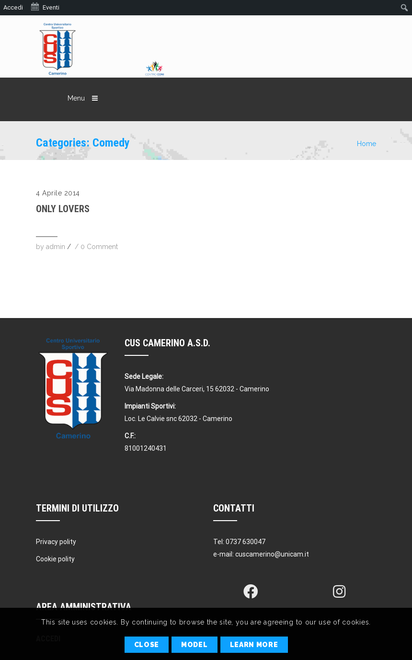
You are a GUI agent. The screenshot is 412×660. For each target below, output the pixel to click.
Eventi (44, 6)
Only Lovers (63, 209)
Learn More (254, 645)
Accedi (13, 7)
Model (194, 645)
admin (55, 246)
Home (366, 144)
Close (147, 645)
